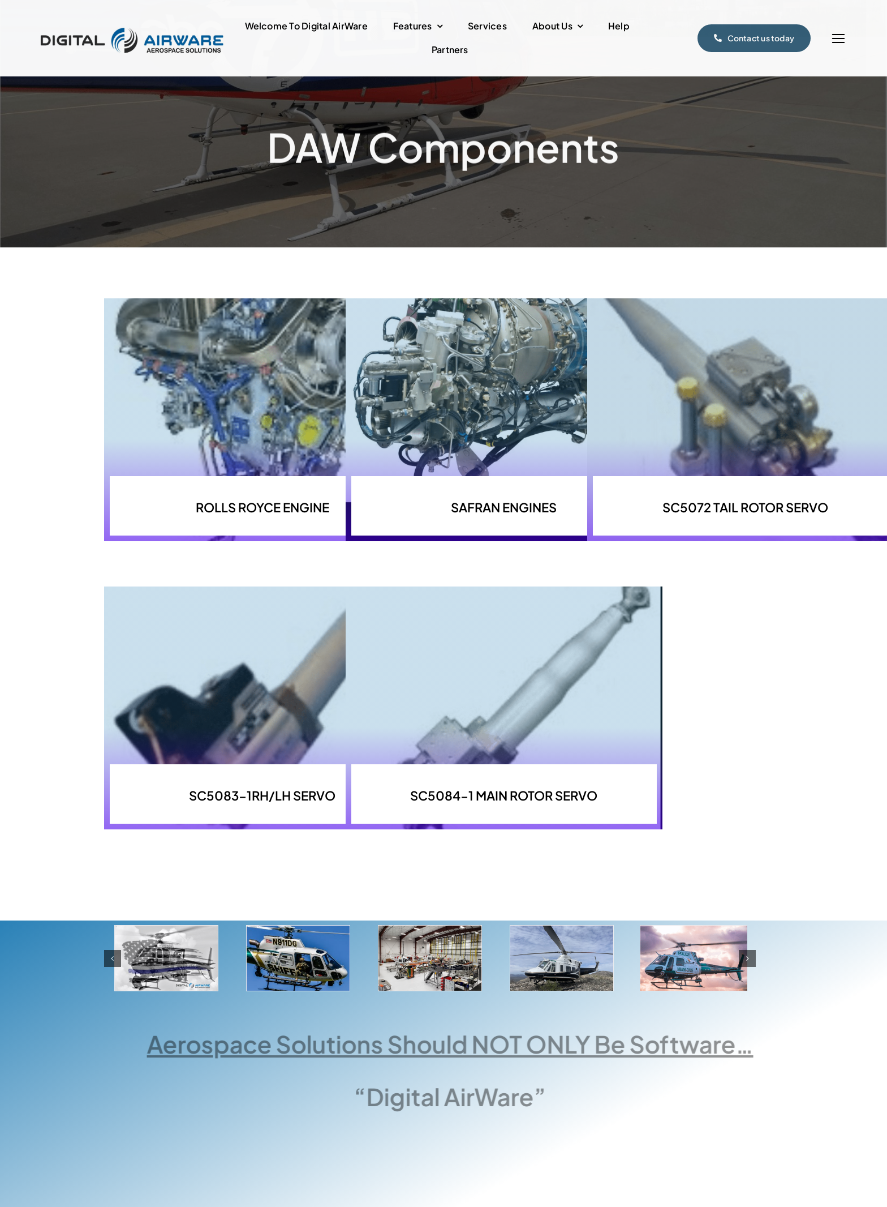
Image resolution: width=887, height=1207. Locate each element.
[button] (112, 958)
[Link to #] (838, 39)
